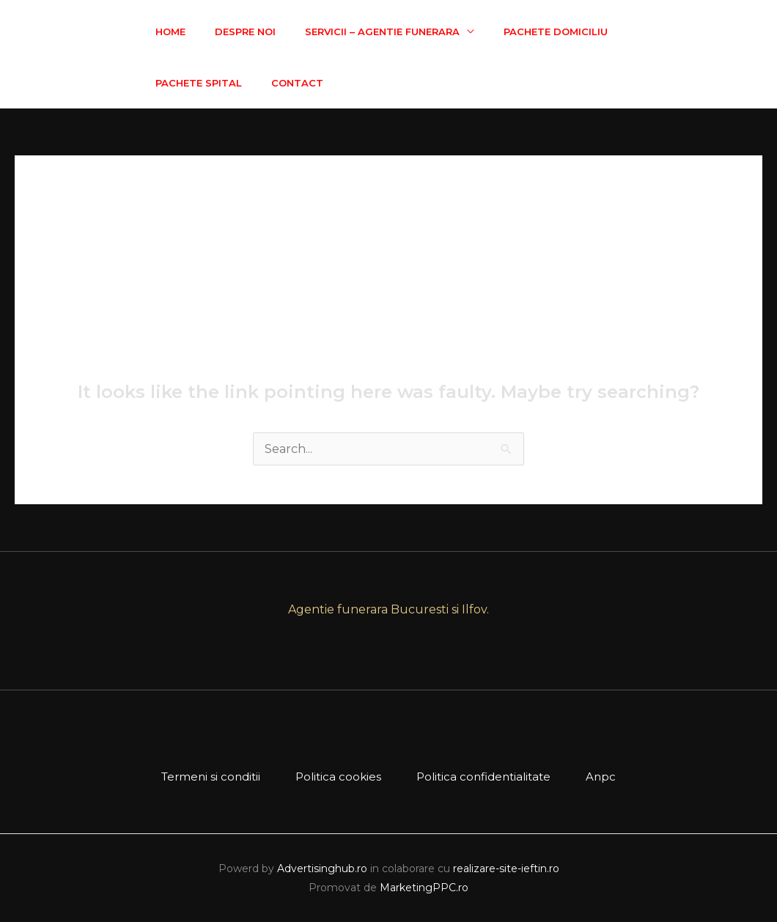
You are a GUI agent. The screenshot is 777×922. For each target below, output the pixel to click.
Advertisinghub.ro (322, 868)
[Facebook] (755, 57)
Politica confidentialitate (483, 776)
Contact (297, 83)
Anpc (601, 776)
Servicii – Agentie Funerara (382, 31)
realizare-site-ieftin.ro (506, 868)
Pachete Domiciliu (556, 31)
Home (170, 31)
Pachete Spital (198, 83)
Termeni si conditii (210, 776)
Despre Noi (245, 31)
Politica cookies (338, 776)
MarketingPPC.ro (424, 887)
